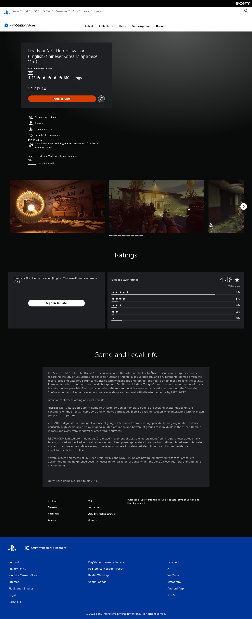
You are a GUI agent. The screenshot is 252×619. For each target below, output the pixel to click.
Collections (106, 22)
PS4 (35, 10)
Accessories (61, 10)
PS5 (26, 10)
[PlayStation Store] (20, 21)
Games (15, 10)
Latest (89, 22)
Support (98, 10)
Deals (123, 22)
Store (86, 10)
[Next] (243, 202)
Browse (161, 22)
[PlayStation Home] (7, 11)
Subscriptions (141, 22)
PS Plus (46, 10)
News (75, 10)
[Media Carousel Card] (57, 202)
